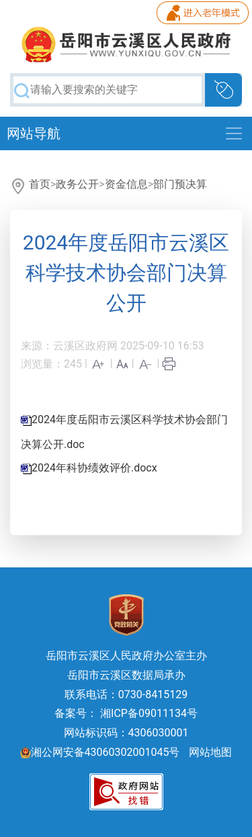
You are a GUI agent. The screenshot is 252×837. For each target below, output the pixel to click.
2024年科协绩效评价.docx (94, 467)
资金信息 (126, 184)
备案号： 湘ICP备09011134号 (126, 713)
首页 (39, 184)
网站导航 (33, 133)
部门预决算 (180, 184)
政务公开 (77, 184)
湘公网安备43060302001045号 (100, 752)
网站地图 (210, 752)
